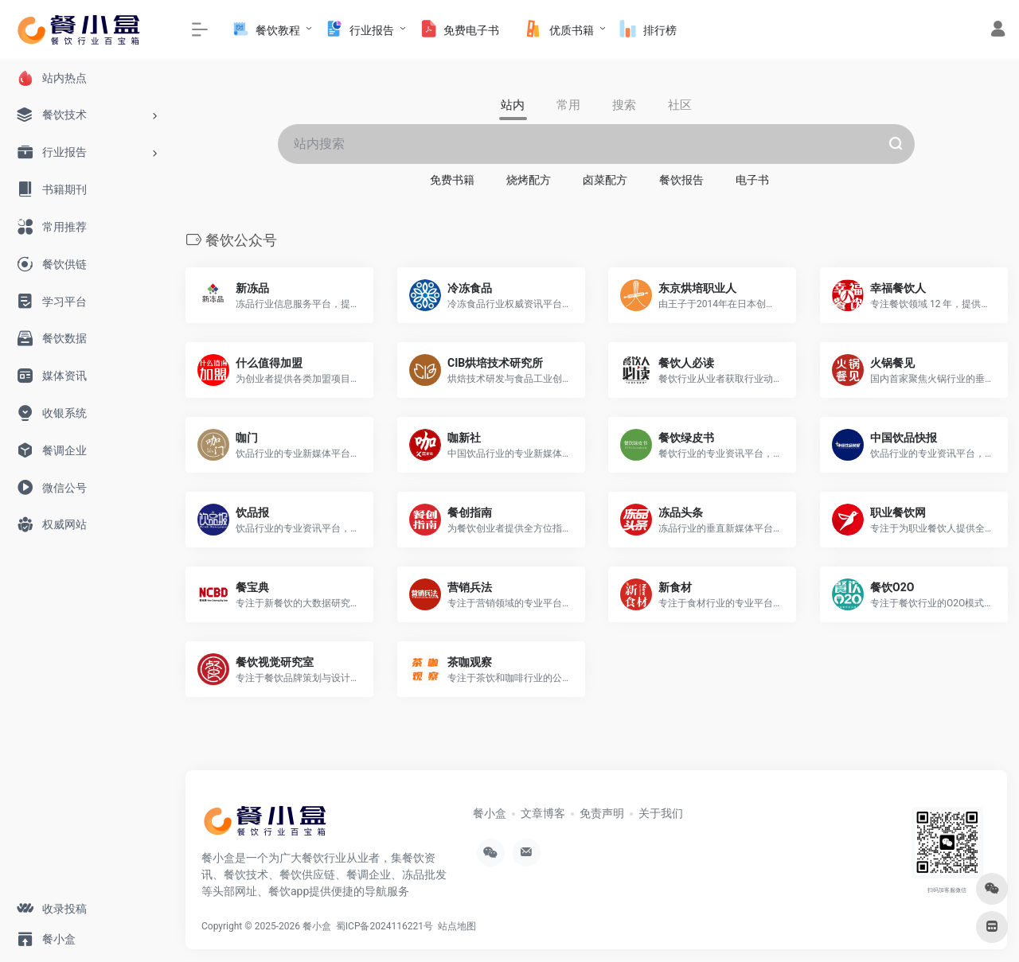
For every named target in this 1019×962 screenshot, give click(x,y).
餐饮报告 (681, 179)
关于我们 (660, 813)
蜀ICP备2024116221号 (387, 926)
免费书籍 (452, 179)
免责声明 (602, 813)
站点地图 (459, 926)
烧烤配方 (528, 179)
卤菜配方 (605, 179)
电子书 (752, 179)
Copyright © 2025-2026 (252, 926)
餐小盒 (489, 813)
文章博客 (543, 813)
